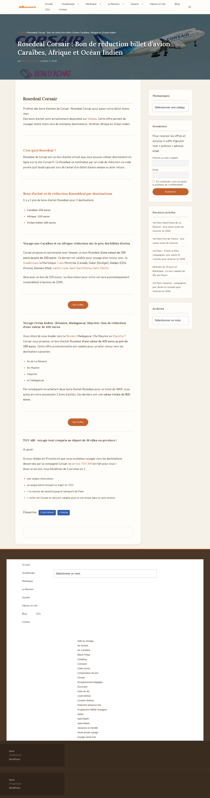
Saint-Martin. (101, 268)
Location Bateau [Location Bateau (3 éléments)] (85, 700)
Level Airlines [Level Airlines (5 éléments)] (84, 696)
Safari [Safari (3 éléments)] (80, 714)
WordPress (14, 759)
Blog (177, 4)
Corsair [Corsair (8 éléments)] (81, 677)
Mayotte (118, 336)
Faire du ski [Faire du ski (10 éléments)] (83, 691)
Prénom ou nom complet (165, 157)
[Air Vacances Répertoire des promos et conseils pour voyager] (27, 6)
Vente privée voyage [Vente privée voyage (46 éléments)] (87, 732)
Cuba (60, 263)
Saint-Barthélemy (80, 268)
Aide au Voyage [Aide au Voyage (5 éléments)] (85, 641)
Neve (11, 751)
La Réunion (28, 589)
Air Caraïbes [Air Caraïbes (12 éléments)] (83, 650)
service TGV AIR (82, 464)
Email (155, 169)
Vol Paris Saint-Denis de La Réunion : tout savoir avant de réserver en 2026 (168, 227)
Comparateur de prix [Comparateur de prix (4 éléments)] (87, 673)
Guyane (26, 597)
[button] (78, 4)
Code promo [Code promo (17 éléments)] (83, 668)
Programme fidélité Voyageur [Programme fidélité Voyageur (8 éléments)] (92, 709)
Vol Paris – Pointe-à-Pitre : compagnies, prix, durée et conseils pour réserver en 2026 (169, 255)
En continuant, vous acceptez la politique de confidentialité (170, 183)
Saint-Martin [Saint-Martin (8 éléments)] (83, 723)
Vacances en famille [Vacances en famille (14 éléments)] (87, 728)
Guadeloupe (30, 263)
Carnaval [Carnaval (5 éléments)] (82, 664)
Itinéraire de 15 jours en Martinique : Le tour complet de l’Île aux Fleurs (169, 271)
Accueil (49, 4)
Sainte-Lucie (60, 268)
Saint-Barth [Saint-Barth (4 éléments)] (83, 718)
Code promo (47, 512)
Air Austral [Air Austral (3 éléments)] (82, 645)
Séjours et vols (158, 4)
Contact (63, 9)
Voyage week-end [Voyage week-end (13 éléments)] (86, 737)
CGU (47, 9)
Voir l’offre (78, 304)
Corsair (63, 512)
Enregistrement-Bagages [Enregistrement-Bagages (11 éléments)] (90, 682)
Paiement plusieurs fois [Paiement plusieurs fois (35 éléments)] (89, 705)
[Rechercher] (190, 7)
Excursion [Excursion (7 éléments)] (82, 686)
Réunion (71, 336)
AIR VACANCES (29, 61)
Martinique (27, 581)
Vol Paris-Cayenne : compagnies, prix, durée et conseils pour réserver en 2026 (170, 287)
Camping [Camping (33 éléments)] (82, 659)
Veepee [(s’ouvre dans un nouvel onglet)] (92, 119)
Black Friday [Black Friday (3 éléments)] (83, 654)
